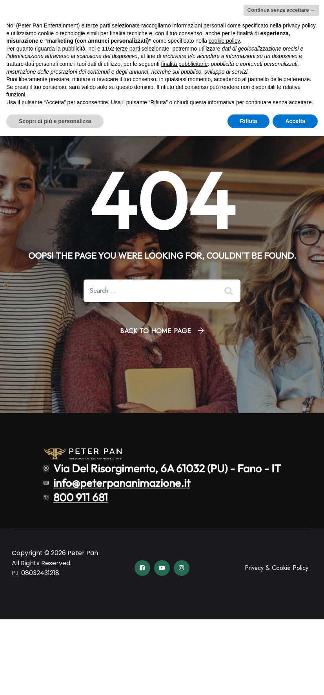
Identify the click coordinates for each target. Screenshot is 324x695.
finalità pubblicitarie (184, 64)
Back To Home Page (155, 331)
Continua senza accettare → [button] (281, 10)
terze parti (128, 48)
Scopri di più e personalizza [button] (55, 121)
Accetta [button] (295, 121)
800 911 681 (80, 497)
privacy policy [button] (299, 25)
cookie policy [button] (224, 41)
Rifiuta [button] (248, 121)
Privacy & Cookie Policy (276, 567)
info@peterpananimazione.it (121, 483)
